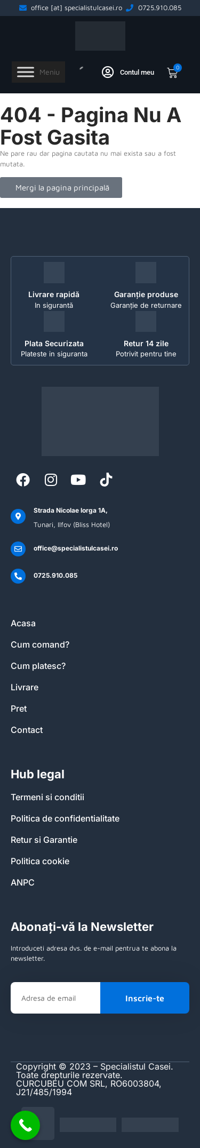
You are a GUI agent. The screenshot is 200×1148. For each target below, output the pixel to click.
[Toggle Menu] (25, 72)
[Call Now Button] (25, 1125)
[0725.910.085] (18, 576)
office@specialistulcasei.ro (76, 548)
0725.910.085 (55, 575)
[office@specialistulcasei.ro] (18, 548)
